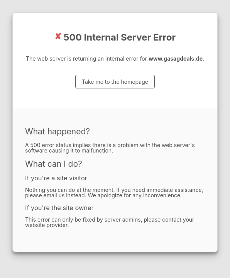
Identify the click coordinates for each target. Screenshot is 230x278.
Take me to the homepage (115, 81)
